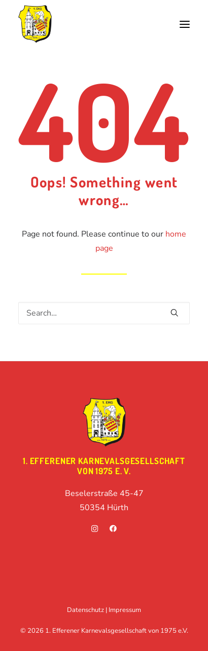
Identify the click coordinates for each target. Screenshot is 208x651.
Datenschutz (85, 610)
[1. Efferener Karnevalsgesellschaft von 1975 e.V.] (35, 24)
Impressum (125, 610)
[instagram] (94, 529)
